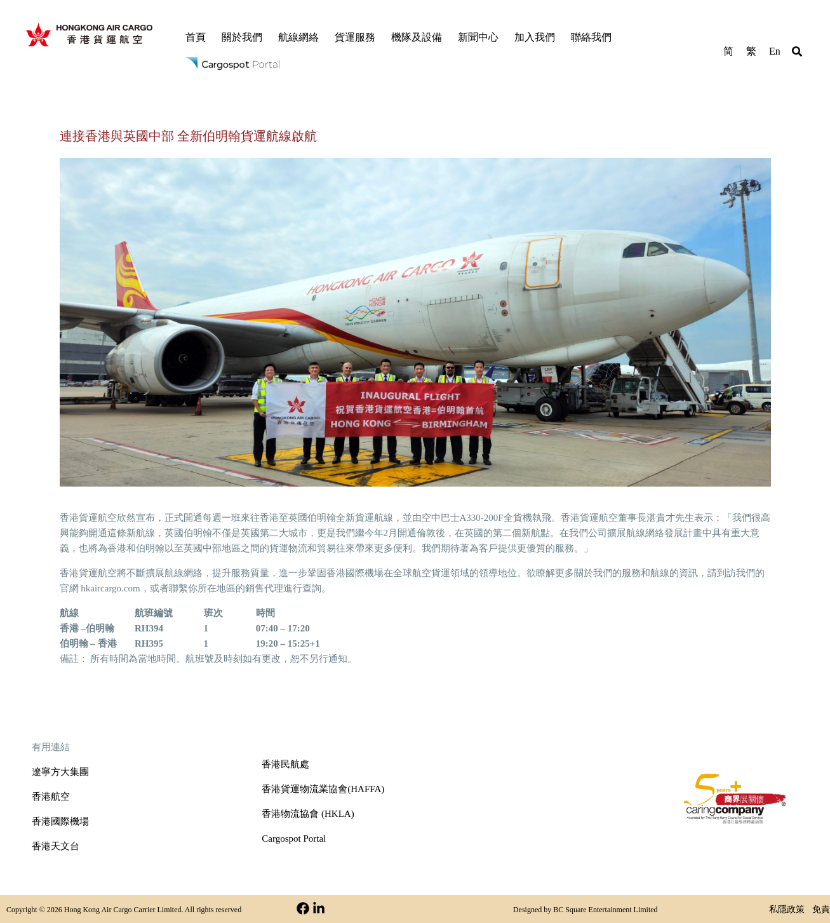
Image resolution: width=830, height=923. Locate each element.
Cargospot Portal (294, 838)
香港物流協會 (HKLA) (308, 814)
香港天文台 (55, 846)
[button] (797, 53)
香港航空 (51, 797)
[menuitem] (728, 50)
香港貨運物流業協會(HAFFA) (323, 789)
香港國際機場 (60, 821)
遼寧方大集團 (60, 772)
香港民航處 (285, 764)
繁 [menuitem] (751, 51)
